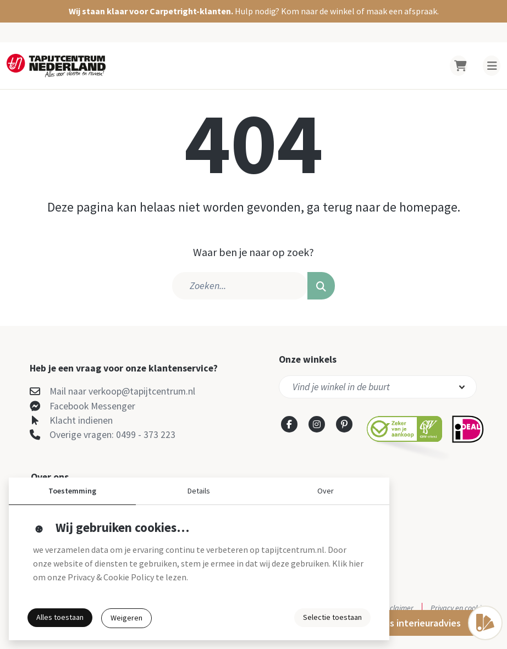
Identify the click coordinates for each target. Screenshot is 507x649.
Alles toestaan (60, 617)
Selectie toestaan (332, 617)
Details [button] (199, 491)
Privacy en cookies (459, 608)
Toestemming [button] (72, 491)
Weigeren (126, 618)
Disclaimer (397, 608)
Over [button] (325, 491)
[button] (253, 11)
